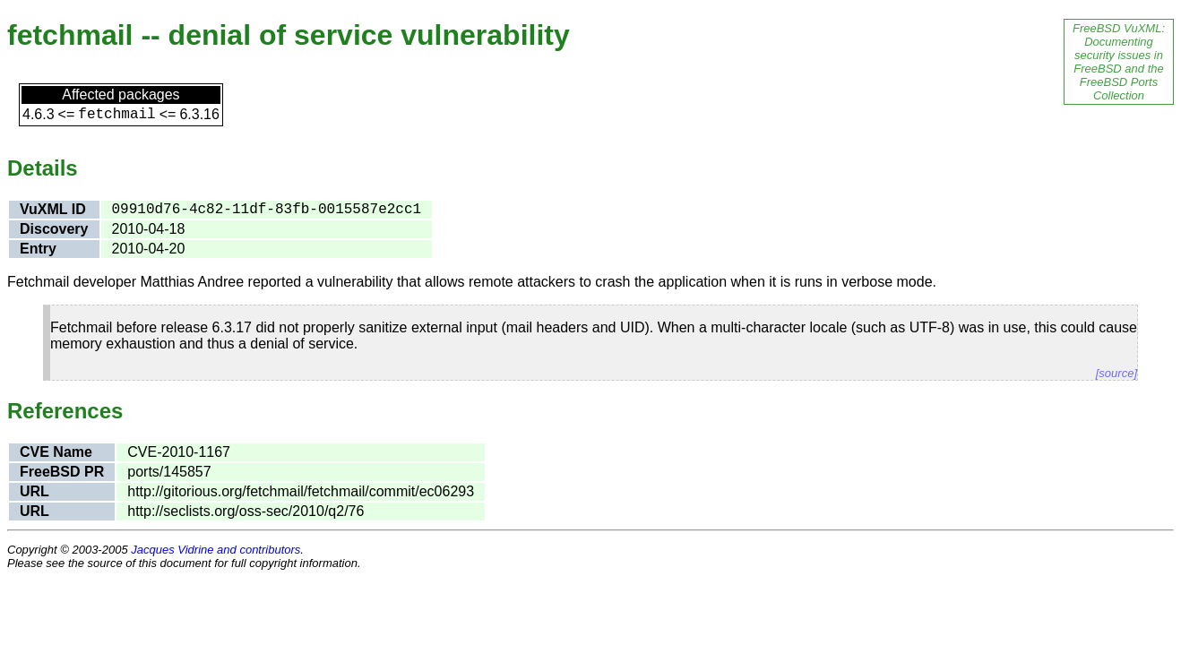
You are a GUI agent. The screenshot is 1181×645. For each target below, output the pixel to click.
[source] (1116, 373)
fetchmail (116, 115)
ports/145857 (169, 471)
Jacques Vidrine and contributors (215, 549)
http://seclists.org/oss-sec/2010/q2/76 (245, 511)
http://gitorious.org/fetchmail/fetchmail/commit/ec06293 (300, 491)
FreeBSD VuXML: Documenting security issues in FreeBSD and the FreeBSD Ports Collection (1119, 62)
